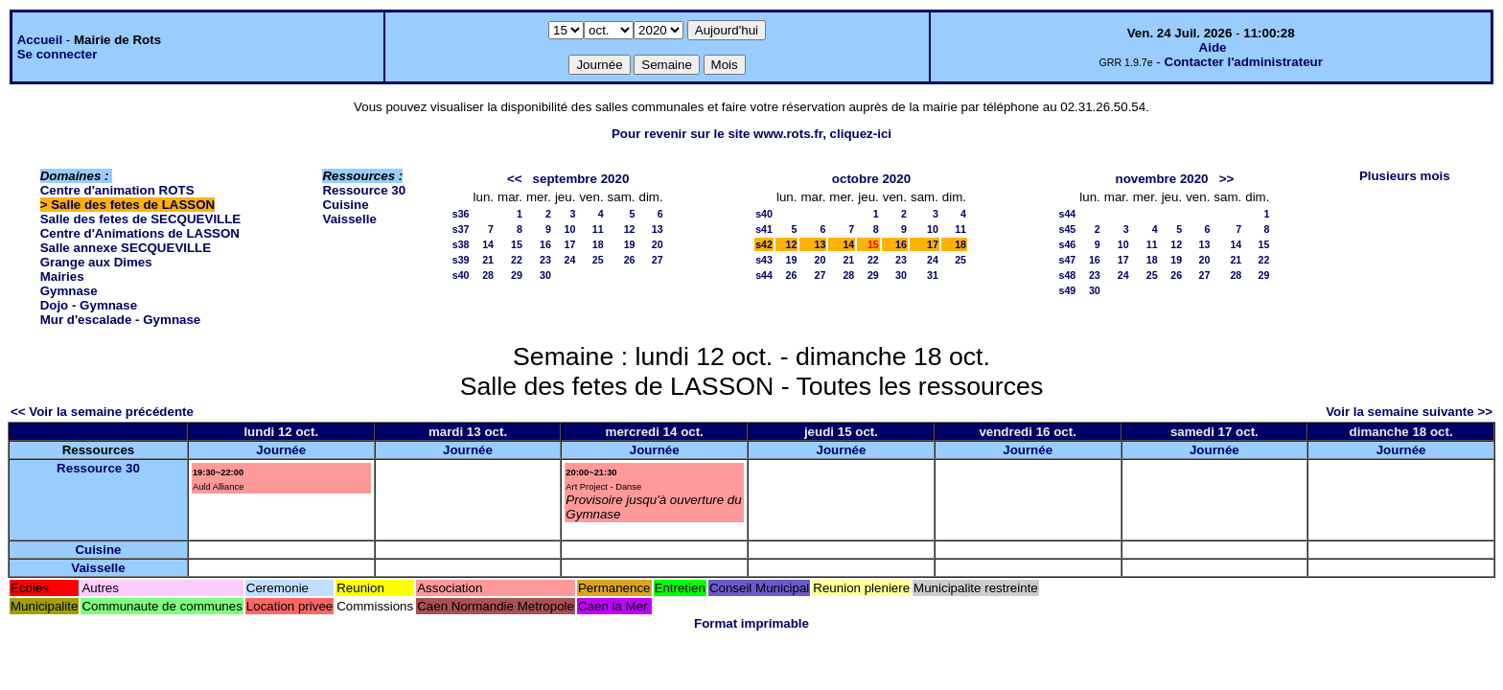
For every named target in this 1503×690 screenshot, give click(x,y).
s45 (1067, 229)
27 (657, 259)
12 (630, 229)
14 (488, 244)
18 (598, 244)
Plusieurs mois (1404, 176)
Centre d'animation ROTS (117, 190)
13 (657, 229)
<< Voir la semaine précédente (102, 411)
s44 (764, 275)
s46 (1067, 244)
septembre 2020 (581, 179)
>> (1227, 179)
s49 (1067, 290)
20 (657, 244)
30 (545, 275)
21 (488, 259)
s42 (764, 244)
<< (514, 179)
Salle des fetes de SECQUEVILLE (141, 219)
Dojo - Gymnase (88, 305)
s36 (461, 213)
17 (570, 244)
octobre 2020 (871, 179)
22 (516, 259)
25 (598, 259)
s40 (461, 275)
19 (630, 244)
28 (488, 275)
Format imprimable (751, 623)
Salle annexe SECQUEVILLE (126, 248)
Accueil (39, 40)
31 (932, 275)
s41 (764, 229)
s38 (461, 244)
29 (516, 275)
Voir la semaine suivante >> (1409, 411)
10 (570, 229)
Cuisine (345, 204)
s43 (764, 259)
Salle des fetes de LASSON (133, 204)
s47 (1067, 259)
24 (570, 259)
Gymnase (69, 291)
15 (516, 244)
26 (630, 259)
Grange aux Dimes (96, 262)
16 (545, 244)
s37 (461, 229)
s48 (1067, 275)
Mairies (62, 276)
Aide (1213, 47)
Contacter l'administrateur (1244, 62)
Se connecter (57, 54)
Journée (281, 450)
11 (598, 229)
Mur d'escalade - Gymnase (120, 319)
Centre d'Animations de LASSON (140, 233)
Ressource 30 (363, 190)
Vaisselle (349, 219)
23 (545, 259)
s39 (461, 259)
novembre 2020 (1161, 179)
